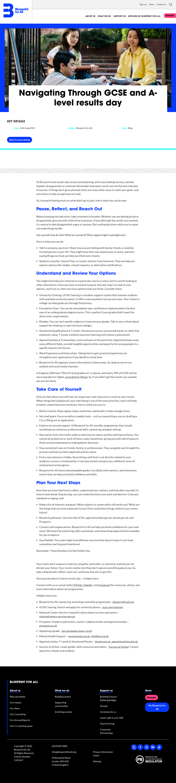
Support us (119, 16)
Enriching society (63, 711)
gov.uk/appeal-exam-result (77, 631)
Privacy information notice (103, 753)
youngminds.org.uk (79, 636)
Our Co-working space (21, 725)
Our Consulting (17, 714)
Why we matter (17, 696)
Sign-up (143, 4)
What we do (104, 16)
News (151, 4)
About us (90, 16)
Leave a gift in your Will (111, 717)
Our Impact (15, 702)
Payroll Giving (107, 723)
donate (170, 16)
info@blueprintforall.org (64, 751)
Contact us (161, 4)
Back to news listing (19, 139)
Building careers (63, 696)
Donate (104, 706)
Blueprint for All (24, 682)
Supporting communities (61, 704)
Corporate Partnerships (106, 731)
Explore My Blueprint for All (144, 16)
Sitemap (97, 761)
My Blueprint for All (157, 707)
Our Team (15, 708)
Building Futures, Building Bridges (108, 698)
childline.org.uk (100, 636)
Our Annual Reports (20, 720)
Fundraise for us (108, 711)
